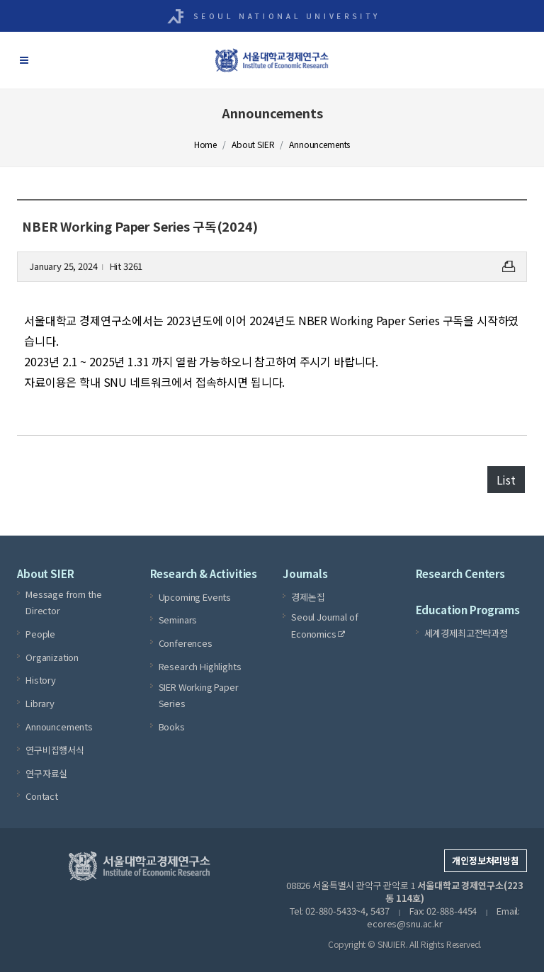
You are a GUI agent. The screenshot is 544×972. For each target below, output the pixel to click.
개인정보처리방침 (485, 860)
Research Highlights (200, 666)
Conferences (185, 643)
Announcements (59, 726)
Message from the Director (63, 602)
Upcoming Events (195, 597)
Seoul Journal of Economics (324, 625)
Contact (42, 796)
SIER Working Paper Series (199, 695)
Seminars (178, 619)
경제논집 (307, 597)
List (506, 479)
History (41, 679)
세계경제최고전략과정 (466, 633)
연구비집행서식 (55, 750)
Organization (52, 657)
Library (40, 703)
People (40, 633)
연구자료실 (46, 773)
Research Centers (460, 573)
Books (172, 726)
